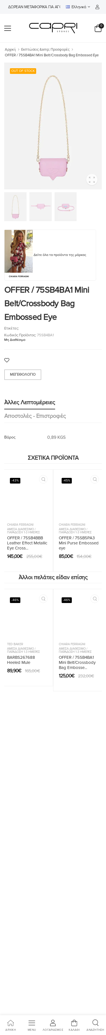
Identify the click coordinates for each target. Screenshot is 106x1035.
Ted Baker (15, 644)
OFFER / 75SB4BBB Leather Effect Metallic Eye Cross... (27, 543)
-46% (15, 600)
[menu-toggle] (7, 28)
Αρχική (10, 49)
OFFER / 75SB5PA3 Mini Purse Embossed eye (79, 543)
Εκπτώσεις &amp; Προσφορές (45, 49)
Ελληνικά (76, 7)
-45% (67, 480)
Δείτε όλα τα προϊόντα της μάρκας (60, 255)
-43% (15, 480)
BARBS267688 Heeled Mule (21, 660)
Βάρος (10, 437)
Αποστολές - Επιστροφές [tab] (35, 416)
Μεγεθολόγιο (23, 374)
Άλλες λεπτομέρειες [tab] (29, 402)
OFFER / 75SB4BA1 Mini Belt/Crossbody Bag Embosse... (77, 662)
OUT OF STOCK (23, 71)
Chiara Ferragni (20, 524)
